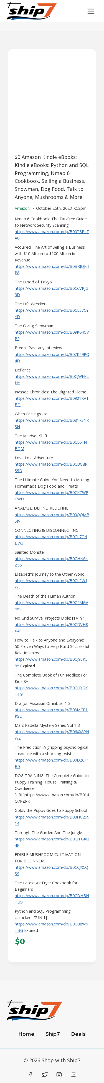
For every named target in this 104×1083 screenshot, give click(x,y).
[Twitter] (44, 1074)
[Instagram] (59, 1074)
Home (26, 1034)
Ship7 (52, 1034)
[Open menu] (90, 11)
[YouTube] (73, 1074)
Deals (78, 1034)
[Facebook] (30, 1074)
